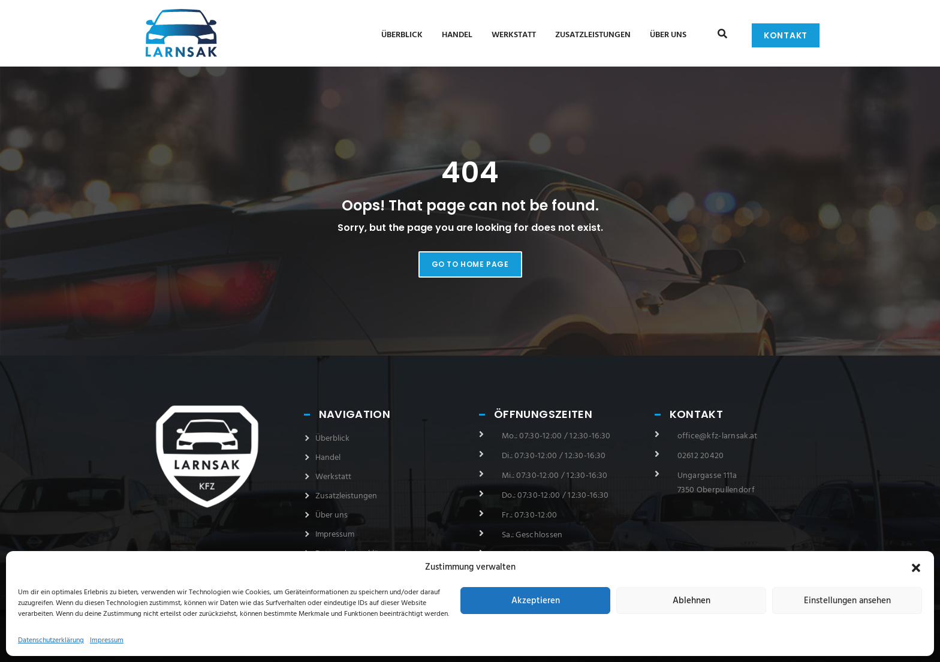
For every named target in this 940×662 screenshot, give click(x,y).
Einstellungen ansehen (847, 601)
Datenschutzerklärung (51, 640)
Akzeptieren (535, 601)
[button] (916, 568)
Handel (457, 35)
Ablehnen (691, 601)
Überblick (402, 35)
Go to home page (470, 264)
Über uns (668, 35)
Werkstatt (514, 35)
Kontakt (786, 35)
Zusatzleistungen (593, 35)
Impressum (106, 640)
